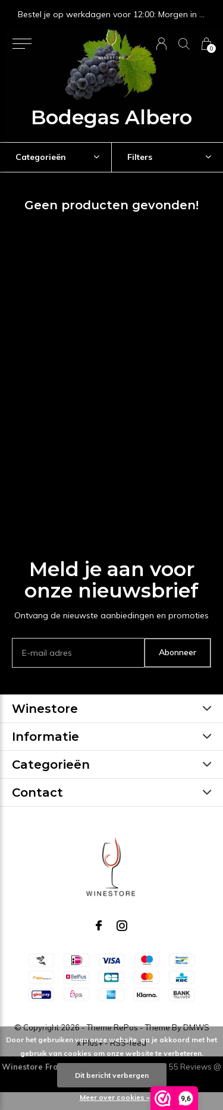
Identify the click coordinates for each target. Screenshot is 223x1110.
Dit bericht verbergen (112, 1075)
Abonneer (177, 652)
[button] (21, 44)
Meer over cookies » (115, 1097)
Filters (139, 157)
